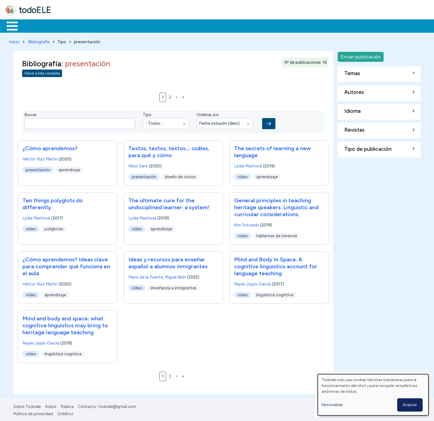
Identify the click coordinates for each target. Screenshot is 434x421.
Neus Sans (138, 164)
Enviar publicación (361, 55)
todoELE (35, 10)
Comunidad (202, 25)
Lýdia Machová (248, 164)
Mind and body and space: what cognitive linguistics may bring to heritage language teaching (65, 324)
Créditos (65, 412)
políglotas (54, 227)
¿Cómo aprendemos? (50, 147)
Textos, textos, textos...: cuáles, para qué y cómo (168, 150)
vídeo (242, 175)
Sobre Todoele (27, 405)
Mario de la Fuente (145, 276)
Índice (50, 405)
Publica (67, 405)
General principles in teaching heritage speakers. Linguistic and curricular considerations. (276, 206)
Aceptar (410, 404)
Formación (67, 25)
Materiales (31, 25)
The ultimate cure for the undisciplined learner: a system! (169, 203)
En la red (131, 25)
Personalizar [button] (332, 404)
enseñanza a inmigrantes (174, 286)
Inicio (9, 25)
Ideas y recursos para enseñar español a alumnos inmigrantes (168, 262)
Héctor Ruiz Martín (40, 157)
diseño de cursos (180, 175)
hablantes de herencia (277, 234)
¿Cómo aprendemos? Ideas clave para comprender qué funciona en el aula (66, 265)
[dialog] (373, 394)
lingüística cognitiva (275, 293)
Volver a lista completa (42, 72)
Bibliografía (39, 40)
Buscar (227, 25)
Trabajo (99, 25)
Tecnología (165, 25)
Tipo (147, 113)
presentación (38, 168)
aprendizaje (69, 168)
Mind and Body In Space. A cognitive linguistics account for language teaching (275, 265)
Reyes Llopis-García (252, 282)
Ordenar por (208, 113)
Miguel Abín (175, 276)
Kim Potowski (246, 223)
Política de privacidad (33, 412)
